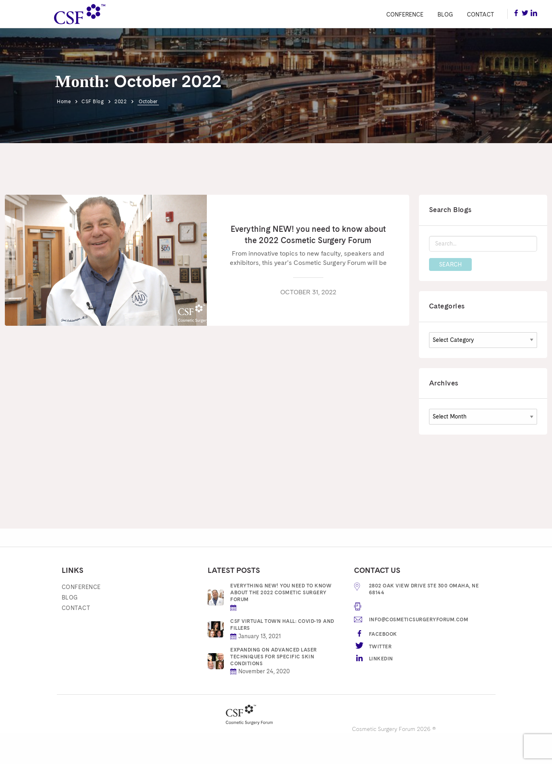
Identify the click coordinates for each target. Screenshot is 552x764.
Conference (404, 14)
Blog (445, 14)
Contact (480, 14)
